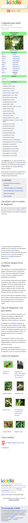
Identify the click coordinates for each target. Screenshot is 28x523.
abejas (22, 273)
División (3, 58)
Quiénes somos (19, 517)
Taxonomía (14, 52)
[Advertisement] (14, 17)
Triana (16, 120)
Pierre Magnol (17, 210)
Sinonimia (14, 81)
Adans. (9, 86)
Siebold (9, 117)
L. (13, 74)
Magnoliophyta (16, 58)
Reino (3, 54)
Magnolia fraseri (7, 409)
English (18, 10)
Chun (12, 146)
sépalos (7, 297)
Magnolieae (15, 70)
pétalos (12, 297)
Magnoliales (15, 64)
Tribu (3, 70)
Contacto (15, 519)
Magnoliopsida (16, 60)
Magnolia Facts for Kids (18, 442)
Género (3, 72)
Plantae (14, 54)
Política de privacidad (6, 519)
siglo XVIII (6, 254)
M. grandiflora (10, 256)
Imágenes (13, 10)
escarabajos (13, 277)
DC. (13, 95)
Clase (3, 60)
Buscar (25, 6)
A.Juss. (9, 90)
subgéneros (16, 320)
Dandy (10, 126)
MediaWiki (12, 516)
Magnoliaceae (16, 66)
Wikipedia (15, 514)
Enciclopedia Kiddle (6, 485)
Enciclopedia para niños (6, 25)
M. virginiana (12, 248)
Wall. (11, 106)
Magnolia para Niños (6, 494)
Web (9, 10)
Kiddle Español (4, 517)
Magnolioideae (16, 68)
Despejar (22, 6)
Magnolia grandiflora (14, 329)
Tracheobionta (16, 56)
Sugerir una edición (14, 500)
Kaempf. (8, 93)
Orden (3, 64)
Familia (3, 66)
